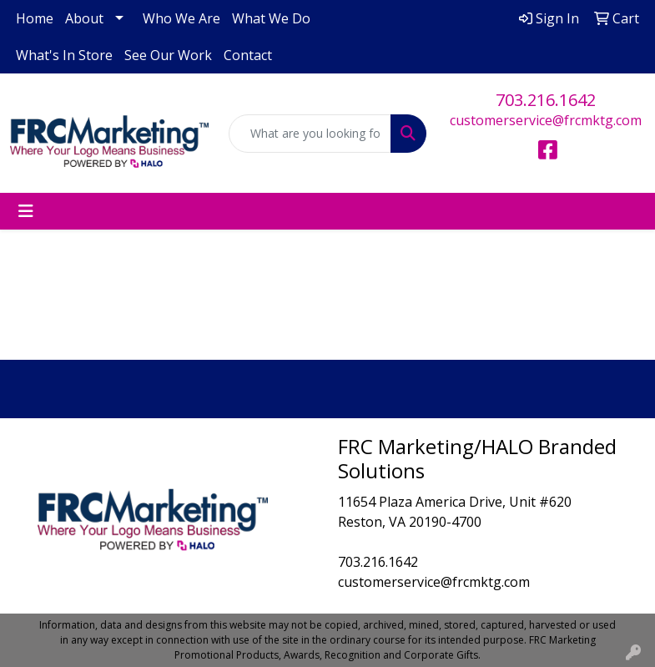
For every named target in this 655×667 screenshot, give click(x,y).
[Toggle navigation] (25, 211)
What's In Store (64, 55)
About (84, 18)
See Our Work (168, 55)
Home (34, 18)
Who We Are (181, 18)
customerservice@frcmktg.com (546, 120)
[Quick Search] (310, 133)
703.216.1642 (546, 99)
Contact (248, 55)
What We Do (271, 18)
